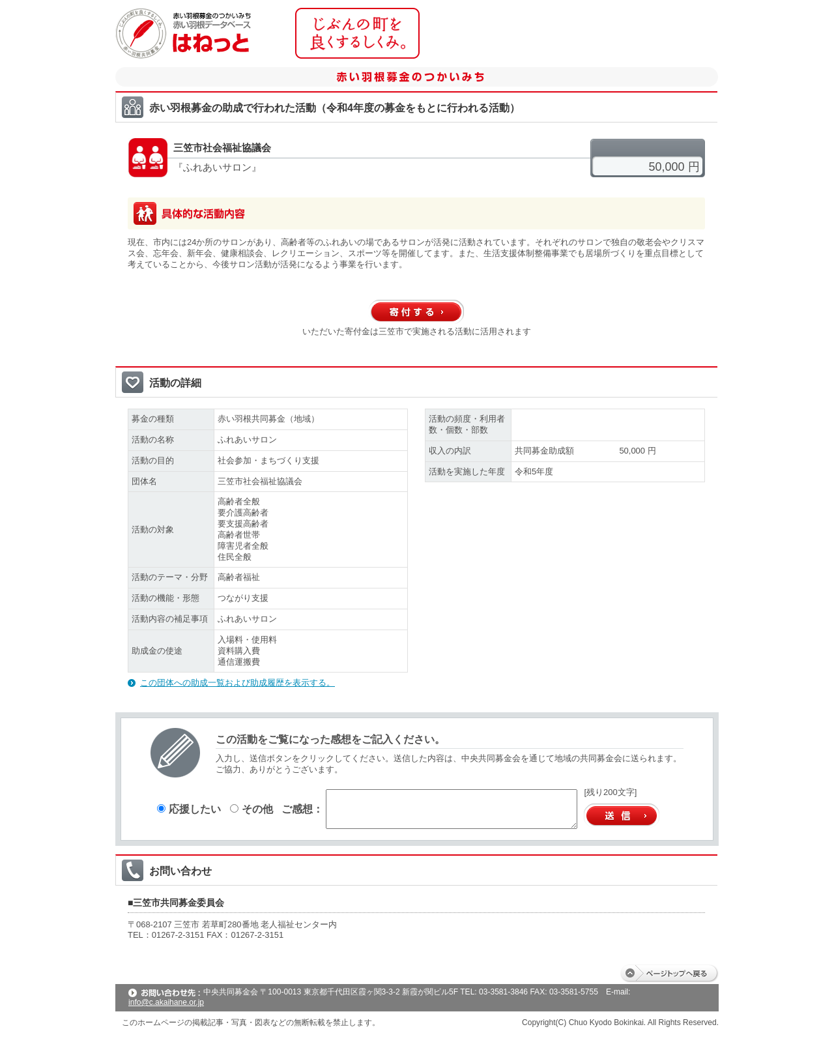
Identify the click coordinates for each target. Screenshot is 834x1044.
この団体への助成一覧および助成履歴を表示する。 (237, 683)
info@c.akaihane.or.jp (166, 1002)
